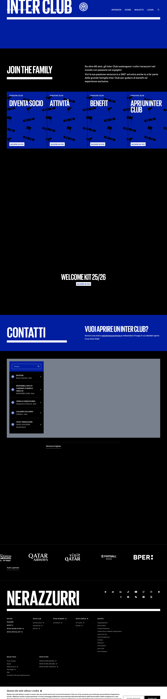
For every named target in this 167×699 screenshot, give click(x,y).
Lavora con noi (102, 634)
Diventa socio (37, 623)
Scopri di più (83, 235)
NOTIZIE (10, 10)
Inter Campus (81, 619)
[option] (26, 328)
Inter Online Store (14, 629)
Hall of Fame (101, 626)
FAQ (8, 672)
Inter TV (10, 625)
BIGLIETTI (139, 10)
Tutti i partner (13, 567)
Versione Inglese (53, 397)
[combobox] (26, 317)
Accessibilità (103, 692)
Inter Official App (14, 632)
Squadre (10, 622)
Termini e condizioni (67, 692)
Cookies (91, 692)
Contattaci (56, 623)
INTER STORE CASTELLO (47, 667)
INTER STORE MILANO (46, 661)
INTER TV (47, 10)
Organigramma (102, 623)
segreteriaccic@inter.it (112, 287)
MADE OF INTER (62, 10)
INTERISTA (116, 10)
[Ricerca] (158, 9)
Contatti (100, 640)
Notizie (9, 619)
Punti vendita (11, 661)
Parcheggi (10, 669)
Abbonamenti (11, 667)
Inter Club (37, 619)
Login (150, 10)
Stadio (9, 664)
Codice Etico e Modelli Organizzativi (109, 631)
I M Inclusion (101, 646)
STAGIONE (23, 10)
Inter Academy (58, 619)
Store (128, 10)
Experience (36, 626)
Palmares (100, 643)
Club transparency (103, 637)
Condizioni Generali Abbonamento (18, 675)
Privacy (81, 692)
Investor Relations (103, 628)
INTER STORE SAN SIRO (47, 664)
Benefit (35, 628)
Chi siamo (79, 623)
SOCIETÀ (35, 10)
